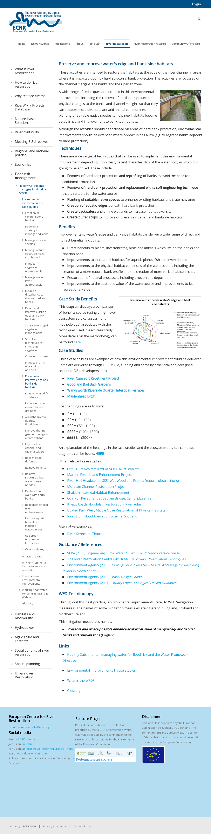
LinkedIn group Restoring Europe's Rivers (47, 749)
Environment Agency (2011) (121, 583)
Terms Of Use (82, 826)
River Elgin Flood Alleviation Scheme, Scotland (102, 516)
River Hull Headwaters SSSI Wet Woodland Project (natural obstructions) (123, 480)
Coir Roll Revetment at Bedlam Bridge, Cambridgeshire (109, 498)
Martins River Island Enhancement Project (99, 474)
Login (196, 4)
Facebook (15, 763)
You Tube (40, 753)
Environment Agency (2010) (104, 577)
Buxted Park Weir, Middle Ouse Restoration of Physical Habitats (116, 510)
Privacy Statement (54, 826)
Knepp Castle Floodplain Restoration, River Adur (104, 504)
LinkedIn (26, 744)
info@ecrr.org (40, 727)
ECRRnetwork (26, 739)
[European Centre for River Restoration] (35, 20)
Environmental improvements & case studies (101, 670)
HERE (100, 453)
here (77, 342)
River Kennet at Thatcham (87, 533)
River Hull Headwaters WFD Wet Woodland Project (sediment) (103, 469)
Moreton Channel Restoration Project (96, 486)
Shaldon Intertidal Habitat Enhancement (98, 492)
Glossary (74, 690)
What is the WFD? (80, 680)
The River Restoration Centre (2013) (126, 559)
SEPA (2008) (123, 553)
